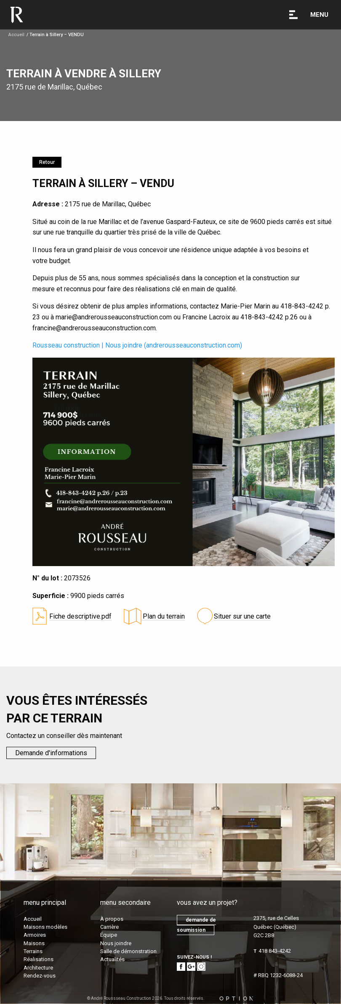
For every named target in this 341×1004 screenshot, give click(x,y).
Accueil (16, 34)
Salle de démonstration (128, 951)
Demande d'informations (51, 753)
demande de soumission (196, 925)
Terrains (33, 951)
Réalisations (38, 959)
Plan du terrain (163, 616)
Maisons (34, 943)
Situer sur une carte (242, 616)
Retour (47, 162)
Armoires (35, 935)
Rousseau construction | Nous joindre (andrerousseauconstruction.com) (137, 345)
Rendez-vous (40, 975)
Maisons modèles (45, 927)
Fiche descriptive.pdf (80, 616)
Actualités (112, 959)
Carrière (109, 927)
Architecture (38, 967)
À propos (111, 919)
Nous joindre (115, 943)
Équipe (108, 935)
